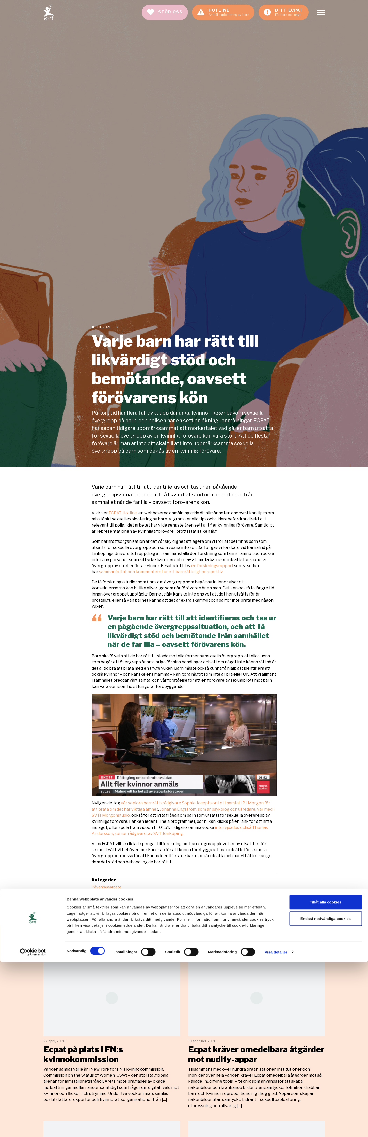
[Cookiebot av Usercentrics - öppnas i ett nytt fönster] (33, 1127)
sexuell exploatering (109, 906)
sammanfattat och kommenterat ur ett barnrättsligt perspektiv (161, 571)
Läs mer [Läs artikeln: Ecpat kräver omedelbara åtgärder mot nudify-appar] (256, 1034)
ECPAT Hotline (123, 513)
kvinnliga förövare (217, 901)
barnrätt (136, 901)
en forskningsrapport (212, 565)
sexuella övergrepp (149, 906)
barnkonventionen (107, 901)
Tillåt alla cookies (325, 1077)
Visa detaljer (276, 1127)
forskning (188, 901)
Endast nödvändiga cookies (325, 1094)
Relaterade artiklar (81, 946)
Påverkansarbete (106, 887)
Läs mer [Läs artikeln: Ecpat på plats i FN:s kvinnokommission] (111, 1031)
